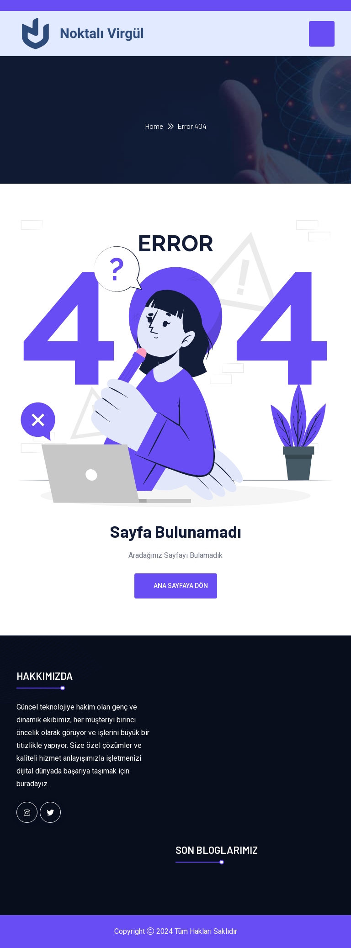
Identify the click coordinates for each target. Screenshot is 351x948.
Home (154, 126)
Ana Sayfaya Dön (176, 585)
